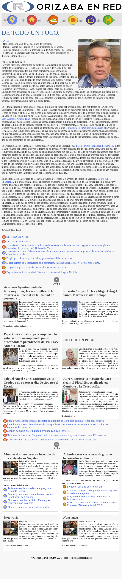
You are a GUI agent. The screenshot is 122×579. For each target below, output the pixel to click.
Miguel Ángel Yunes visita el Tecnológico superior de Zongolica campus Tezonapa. (55, 421)
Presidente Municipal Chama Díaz (85, 127)
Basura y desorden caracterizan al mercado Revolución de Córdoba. (31, 495)
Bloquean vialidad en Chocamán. (84, 486)
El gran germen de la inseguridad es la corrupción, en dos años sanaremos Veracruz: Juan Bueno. (53, 263)
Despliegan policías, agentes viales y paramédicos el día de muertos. (39, 258)
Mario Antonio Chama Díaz (16, 118)
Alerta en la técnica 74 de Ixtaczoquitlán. (29, 507)
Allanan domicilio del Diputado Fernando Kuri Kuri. (38, 431)
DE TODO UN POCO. (17, 237)
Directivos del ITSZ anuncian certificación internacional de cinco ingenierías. (52, 439)
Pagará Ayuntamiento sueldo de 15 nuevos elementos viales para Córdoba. (42, 272)
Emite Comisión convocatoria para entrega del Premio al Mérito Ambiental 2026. (91, 504)
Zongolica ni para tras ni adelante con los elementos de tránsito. (37, 267)
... (30, 326)
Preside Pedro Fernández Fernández (94, 145)
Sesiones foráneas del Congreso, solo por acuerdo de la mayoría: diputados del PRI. (56, 435)
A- (8, 40)
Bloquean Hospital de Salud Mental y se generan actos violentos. (29, 501)
